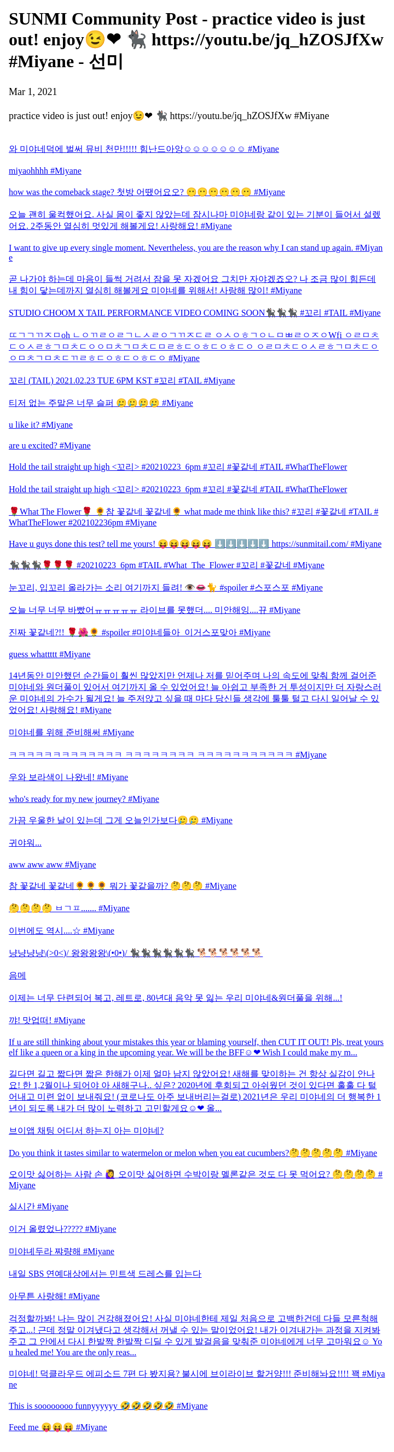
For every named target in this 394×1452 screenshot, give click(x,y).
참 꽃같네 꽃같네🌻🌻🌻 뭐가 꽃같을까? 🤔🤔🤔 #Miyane (122, 885)
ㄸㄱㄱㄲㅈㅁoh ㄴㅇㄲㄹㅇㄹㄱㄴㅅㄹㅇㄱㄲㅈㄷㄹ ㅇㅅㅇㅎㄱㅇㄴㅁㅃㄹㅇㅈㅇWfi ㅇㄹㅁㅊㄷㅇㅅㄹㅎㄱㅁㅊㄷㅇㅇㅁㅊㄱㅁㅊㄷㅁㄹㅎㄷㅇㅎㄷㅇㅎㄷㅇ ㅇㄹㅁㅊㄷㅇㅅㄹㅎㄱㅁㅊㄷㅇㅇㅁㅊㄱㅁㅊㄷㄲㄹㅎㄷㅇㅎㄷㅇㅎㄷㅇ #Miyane (194, 346)
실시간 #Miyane (38, 1206)
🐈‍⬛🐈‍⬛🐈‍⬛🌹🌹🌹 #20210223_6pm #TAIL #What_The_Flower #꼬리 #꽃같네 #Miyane (167, 565)
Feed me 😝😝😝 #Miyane (58, 1427)
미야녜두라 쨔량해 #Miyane (61, 1251)
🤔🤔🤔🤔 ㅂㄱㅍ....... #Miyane (69, 908)
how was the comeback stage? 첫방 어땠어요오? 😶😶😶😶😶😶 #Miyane (147, 192)
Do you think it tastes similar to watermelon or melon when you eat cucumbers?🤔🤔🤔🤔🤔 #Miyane (193, 1153)
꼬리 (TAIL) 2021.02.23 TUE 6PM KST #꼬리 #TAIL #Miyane (122, 380)
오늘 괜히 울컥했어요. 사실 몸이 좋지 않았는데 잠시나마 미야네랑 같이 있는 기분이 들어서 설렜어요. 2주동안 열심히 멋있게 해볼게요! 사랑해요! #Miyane (195, 220)
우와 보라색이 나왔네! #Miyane (68, 777)
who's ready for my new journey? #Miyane (84, 799)
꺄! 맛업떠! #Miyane (47, 1020)
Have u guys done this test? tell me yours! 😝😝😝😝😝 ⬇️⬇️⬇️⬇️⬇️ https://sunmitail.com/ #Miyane (195, 543)
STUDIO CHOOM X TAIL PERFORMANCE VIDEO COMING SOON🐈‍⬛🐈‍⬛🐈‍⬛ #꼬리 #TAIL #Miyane (195, 312)
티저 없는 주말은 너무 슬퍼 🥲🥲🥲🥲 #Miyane (101, 403)
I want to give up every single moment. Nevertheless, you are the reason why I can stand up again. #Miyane (196, 252)
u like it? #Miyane (41, 424)
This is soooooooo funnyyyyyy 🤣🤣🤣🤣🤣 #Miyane (108, 1405)
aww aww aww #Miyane (52, 864)
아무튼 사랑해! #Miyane (54, 1296)
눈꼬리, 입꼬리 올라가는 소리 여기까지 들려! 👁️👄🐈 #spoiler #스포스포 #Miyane (166, 587)
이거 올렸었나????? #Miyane (62, 1228)
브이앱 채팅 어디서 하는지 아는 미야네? (86, 1130)
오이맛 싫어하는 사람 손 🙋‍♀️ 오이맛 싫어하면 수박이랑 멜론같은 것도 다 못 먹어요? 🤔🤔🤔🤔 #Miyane (196, 1180)
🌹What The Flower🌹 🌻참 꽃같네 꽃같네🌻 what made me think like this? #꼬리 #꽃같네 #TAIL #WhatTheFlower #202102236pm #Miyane (194, 517)
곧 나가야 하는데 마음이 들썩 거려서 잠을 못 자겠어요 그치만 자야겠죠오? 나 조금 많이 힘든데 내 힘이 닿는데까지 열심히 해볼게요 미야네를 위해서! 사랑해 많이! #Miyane (192, 284)
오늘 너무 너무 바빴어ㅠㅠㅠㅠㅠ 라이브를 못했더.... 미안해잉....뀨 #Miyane (154, 610)
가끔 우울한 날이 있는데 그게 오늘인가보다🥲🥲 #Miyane (121, 820)
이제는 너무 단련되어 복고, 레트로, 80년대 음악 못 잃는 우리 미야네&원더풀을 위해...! (176, 997)
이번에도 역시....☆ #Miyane (61, 930)
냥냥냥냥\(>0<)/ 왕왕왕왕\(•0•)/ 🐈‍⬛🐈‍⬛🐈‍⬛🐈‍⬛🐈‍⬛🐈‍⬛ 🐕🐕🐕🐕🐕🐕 (136, 953)
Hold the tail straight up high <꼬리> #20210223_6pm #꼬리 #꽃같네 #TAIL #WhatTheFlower (178, 466)
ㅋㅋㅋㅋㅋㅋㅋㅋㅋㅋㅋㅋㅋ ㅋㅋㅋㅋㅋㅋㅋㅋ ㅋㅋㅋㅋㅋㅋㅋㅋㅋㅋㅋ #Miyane (168, 754)
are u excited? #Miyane (50, 445)
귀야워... (25, 842)
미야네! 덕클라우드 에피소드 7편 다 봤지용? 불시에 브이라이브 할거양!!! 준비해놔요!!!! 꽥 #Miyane (197, 1379)
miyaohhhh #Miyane (45, 170)
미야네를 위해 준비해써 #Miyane (71, 732)
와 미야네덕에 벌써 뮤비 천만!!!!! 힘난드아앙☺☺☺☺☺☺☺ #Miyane (144, 149)
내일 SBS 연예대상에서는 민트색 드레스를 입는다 (105, 1273)
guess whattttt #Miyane (49, 654)
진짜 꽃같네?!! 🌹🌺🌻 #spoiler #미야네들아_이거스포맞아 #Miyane (139, 632)
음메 (17, 975)
